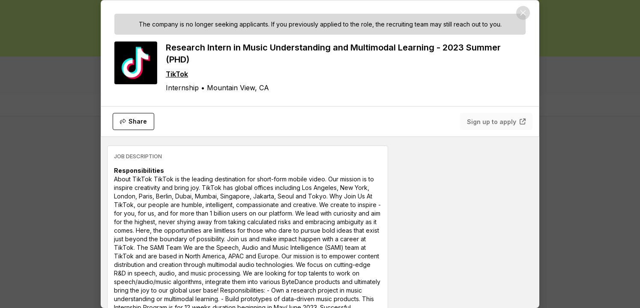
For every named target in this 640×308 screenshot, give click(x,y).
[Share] (133, 121)
